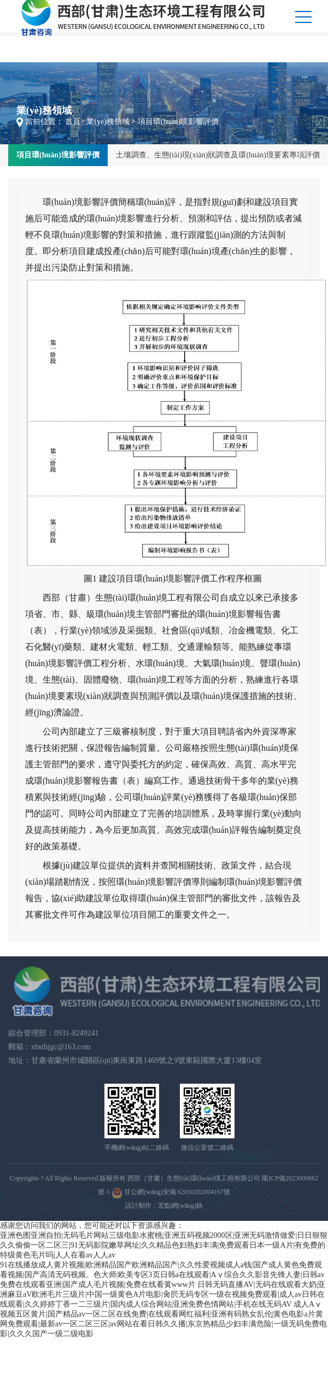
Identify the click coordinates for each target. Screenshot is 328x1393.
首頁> (75, 121)
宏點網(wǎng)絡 (180, 1205)
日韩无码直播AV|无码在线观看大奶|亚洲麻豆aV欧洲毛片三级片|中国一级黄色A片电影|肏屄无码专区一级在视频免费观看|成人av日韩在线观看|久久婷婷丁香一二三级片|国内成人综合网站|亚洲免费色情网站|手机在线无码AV (162, 1294)
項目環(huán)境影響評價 (57, 155)
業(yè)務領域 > (111, 121)
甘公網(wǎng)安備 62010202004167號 (171, 1193)
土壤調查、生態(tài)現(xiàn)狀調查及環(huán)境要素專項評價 (218, 155)
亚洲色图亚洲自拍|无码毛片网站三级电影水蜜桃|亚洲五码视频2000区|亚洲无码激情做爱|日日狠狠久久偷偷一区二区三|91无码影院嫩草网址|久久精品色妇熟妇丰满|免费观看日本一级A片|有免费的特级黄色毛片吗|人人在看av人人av (163, 1245)
